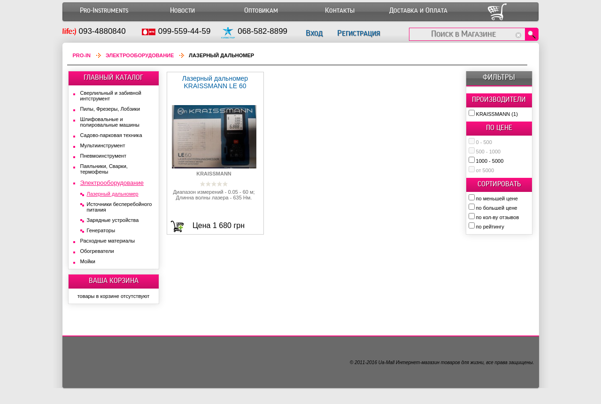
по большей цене (496, 208)
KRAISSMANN (497, 114)
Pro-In (82, 55)
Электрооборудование (140, 55)
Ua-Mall (386, 362)
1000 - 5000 (490, 161)
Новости (182, 10)
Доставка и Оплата (418, 10)
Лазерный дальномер (113, 194)
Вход (314, 33)
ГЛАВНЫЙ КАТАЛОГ (113, 77)
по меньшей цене (497, 198)
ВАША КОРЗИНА (114, 280)
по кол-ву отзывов (497, 217)
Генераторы (101, 230)
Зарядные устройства (113, 220)
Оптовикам (261, 10)
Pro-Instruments (104, 10)
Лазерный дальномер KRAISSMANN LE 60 (215, 82)
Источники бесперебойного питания (119, 207)
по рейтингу (490, 226)
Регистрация (358, 33)
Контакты (339, 10)
